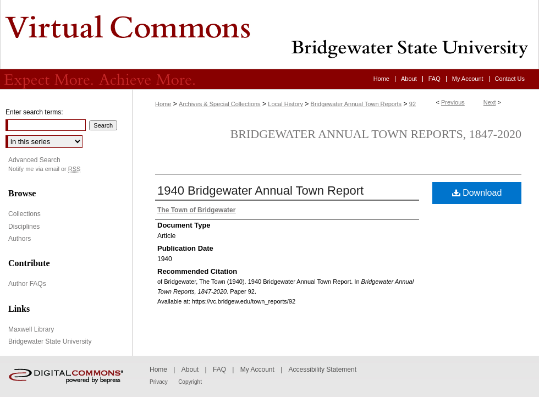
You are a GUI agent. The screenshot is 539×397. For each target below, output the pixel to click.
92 (412, 104)
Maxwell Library (31, 329)
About (190, 369)
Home (163, 104)
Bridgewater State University (49, 341)
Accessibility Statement (322, 369)
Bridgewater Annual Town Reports (356, 104)
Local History (285, 104)
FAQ (219, 369)
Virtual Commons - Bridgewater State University (269, 34)
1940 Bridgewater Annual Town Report (260, 190)
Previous (453, 102)
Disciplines (24, 226)
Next (489, 102)
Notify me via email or (44, 169)
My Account (257, 369)
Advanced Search (34, 160)
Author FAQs (27, 284)
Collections (24, 214)
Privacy (159, 382)
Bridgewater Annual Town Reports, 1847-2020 (375, 134)
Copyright (190, 382)
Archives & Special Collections (220, 104)
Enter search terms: (34, 112)
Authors (19, 238)
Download (477, 192)
